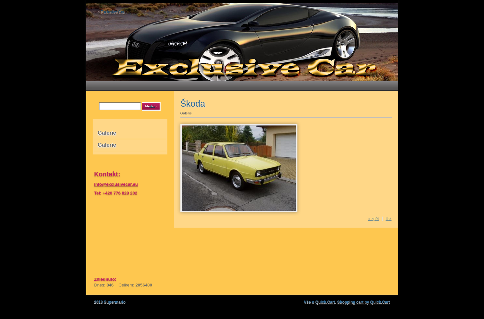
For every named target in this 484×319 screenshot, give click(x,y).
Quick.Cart (325, 302)
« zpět (373, 219)
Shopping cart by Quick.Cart (363, 302)
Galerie (107, 133)
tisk (389, 219)
